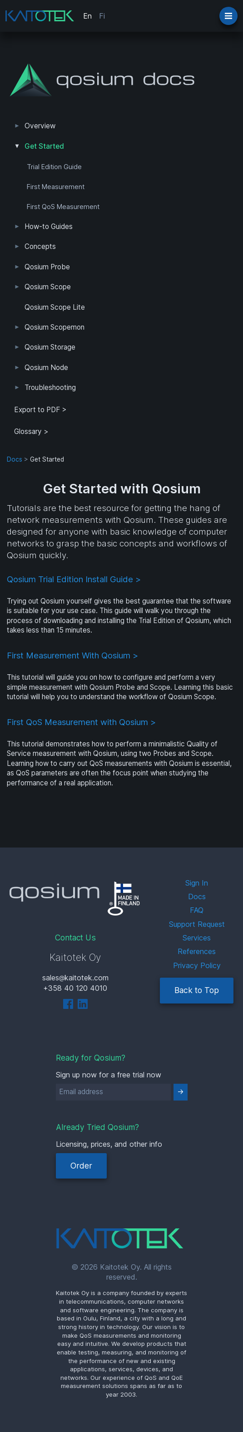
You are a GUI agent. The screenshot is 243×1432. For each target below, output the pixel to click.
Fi (102, 15)
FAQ (196, 910)
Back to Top (196, 990)
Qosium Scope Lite (55, 307)
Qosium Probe (47, 267)
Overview (40, 126)
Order (81, 1165)
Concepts (40, 246)
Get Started (44, 146)
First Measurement (55, 187)
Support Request (197, 924)
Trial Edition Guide (54, 167)
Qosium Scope (48, 287)
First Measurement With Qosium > (72, 655)
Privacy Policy (197, 965)
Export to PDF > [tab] (40, 409)
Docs (14, 459)
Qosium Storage (50, 347)
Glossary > (31, 431)
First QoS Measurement (63, 207)
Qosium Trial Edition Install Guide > (74, 579)
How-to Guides (49, 226)
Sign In (196, 882)
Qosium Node (46, 367)
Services (197, 937)
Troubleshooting (50, 387)
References (197, 951)
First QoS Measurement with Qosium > (81, 722)
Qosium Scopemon (54, 327)
